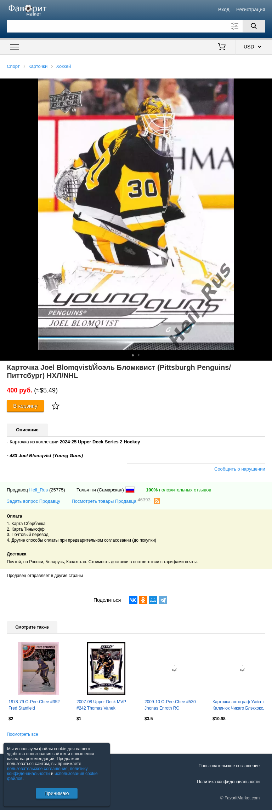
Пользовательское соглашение (229, 765)
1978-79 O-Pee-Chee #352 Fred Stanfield (34, 705)
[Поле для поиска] (136, 26)
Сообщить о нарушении (239, 469)
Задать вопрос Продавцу (33, 501)
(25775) (57, 490)
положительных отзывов (178, 490)
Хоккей (63, 66)
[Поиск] (254, 26)
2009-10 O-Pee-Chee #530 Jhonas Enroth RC (170, 705)
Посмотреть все (22, 734)
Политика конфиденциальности (228, 781)
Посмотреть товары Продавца (111, 501)
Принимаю (56, 793)
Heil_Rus (38, 490)
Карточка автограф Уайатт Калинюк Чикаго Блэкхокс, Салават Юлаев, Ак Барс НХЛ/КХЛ (238, 705)
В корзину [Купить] (25, 406)
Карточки (37, 66)
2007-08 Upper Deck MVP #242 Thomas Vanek (101, 705)
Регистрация (250, 9)
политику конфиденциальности (47, 771)
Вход (224, 9)
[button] (265, 85)
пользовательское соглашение (37, 768)
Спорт (13, 66)
